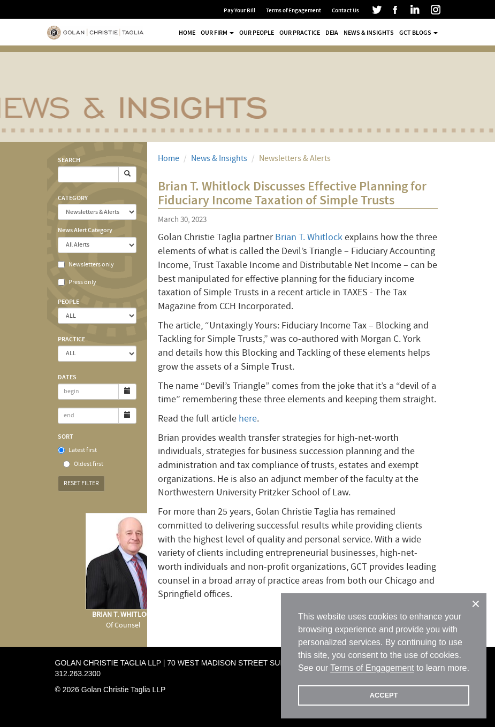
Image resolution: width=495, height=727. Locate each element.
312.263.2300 (78, 673)
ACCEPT (384, 695)
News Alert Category (85, 230)
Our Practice (299, 32)
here (248, 418)
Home (187, 32)
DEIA (331, 32)
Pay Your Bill (239, 10)
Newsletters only (86, 265)
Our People (256, 32)
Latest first (77, 450)
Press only (77, 282)
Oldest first (83, 464)
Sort (65, 436)
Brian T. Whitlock (308, 237)
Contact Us (345, 10)
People (68, 301)
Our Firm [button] (217, 32)
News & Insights (369, 32)
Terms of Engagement (293, 10)
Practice (71, 339)
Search (69, 160)
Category (73, 198)
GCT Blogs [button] (418, 32)
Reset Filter (81, 483)
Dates (67, 377)
